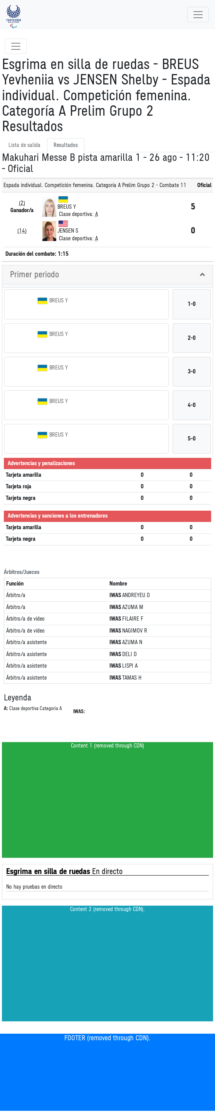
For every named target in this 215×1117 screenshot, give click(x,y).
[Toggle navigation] (198, 14)
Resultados (66, 145)
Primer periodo (34, 274)
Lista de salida (24, 145)
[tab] (107, 274)
